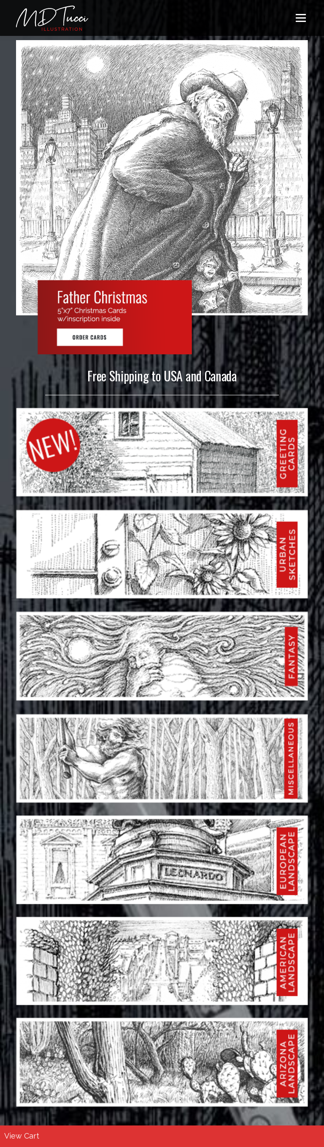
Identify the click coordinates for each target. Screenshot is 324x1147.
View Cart (21, 1135)
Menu (300, 17)
